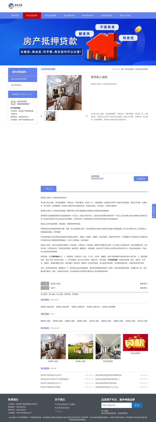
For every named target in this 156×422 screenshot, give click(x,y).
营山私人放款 (94, 321)
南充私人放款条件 (78, 307)
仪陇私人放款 (118, 321)
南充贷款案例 (50, 15)
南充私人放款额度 (108, 307)
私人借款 (60, 294)
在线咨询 (141, 179)
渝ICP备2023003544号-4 (72, 417)
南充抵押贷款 (16, 85)
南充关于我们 (125, 15)
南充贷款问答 (88, 15)
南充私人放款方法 (93, 307)
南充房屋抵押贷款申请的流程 (106, 383)
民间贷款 (67, 294)
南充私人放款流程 (47, 307)
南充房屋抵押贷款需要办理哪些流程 (108, 375)
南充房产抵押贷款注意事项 (50, 387)
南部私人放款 (82, 321)
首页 (122, 69)
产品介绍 (48, 189)
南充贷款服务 (32, 15)
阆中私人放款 (143, 321)
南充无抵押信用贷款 (19, 79)
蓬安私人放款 (106, 321)
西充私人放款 (130, 321)
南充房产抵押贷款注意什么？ (51, 383)
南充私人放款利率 (62, 307)
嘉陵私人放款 (70, 321)
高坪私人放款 (58, 321)
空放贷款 (75, 294)
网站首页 (15, 15)
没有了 (53, 288)
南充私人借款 (55, 284)
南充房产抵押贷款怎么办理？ (51, 375)
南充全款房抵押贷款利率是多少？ (107, 379)
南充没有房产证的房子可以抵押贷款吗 (54, 379)
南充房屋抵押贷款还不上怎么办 (106, 387)
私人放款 (52, 294)
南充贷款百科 (69, 15)
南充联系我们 (106, 15)
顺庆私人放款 (46, 321)
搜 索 (143, 6)
